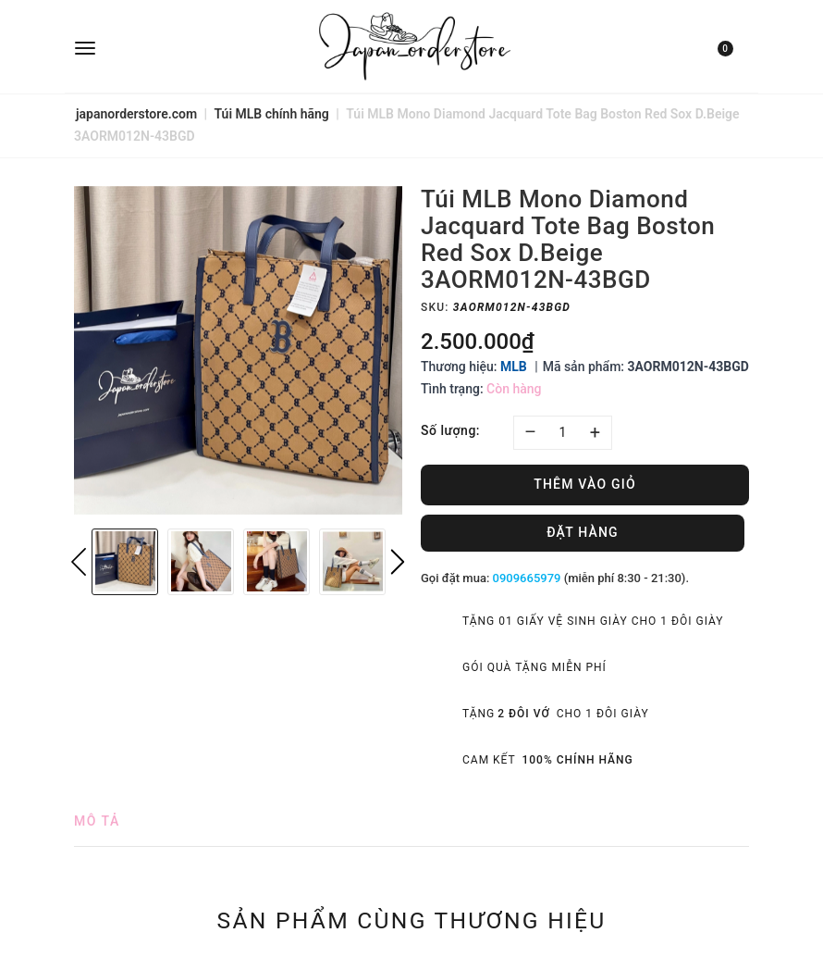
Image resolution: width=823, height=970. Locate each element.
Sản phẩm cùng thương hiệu (412, 920)
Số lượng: (450, 430)
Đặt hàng (583, 532)
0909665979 (527, 578)
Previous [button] (78, 562)
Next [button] (398, 562)
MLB (513, 366)
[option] (238, 350)
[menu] (186, 46)
